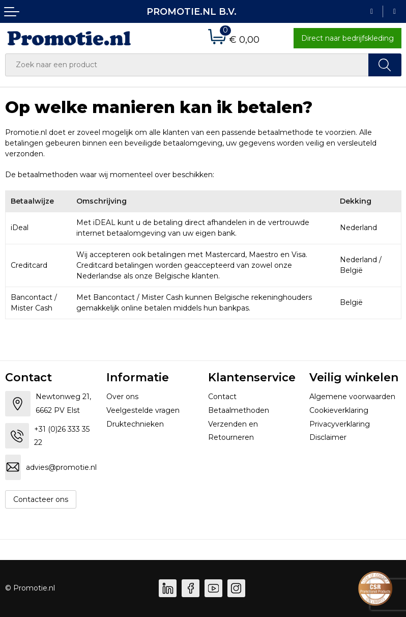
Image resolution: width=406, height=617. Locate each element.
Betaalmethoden (238, 410)
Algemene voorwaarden (352, 396)
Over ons (122, 396)
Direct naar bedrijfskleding (347, 38)
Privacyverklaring (339, 424)
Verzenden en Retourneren (233, 430)
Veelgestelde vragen (143, 410)
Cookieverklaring (338, 410)
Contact (222, 396)
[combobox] (187, 64)
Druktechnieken (135, 424)
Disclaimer (327, 437)
